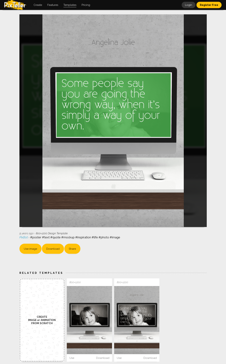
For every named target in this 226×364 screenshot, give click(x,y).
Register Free (209, 5)
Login (188, 5)
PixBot (23, 237)
